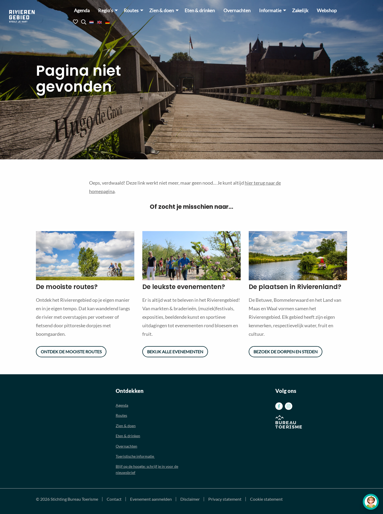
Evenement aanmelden (151, 499)
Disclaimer (190, 499)
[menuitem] (82, 10)
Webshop (327, 10)
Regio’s (105, 10)
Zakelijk (300, 10)
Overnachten (237, 10)
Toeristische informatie (135, 456)
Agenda (82, 10)
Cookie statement (266, 499)
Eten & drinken (200, 10)
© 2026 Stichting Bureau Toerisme (67, 499)
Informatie (270, 10)
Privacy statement (225, 499)
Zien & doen (161, 10)
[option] (85, 255)
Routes (131, 10)
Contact (114, 499)
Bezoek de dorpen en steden (285, 351)
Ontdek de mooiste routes (71, 351)
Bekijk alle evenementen (175, 351)
